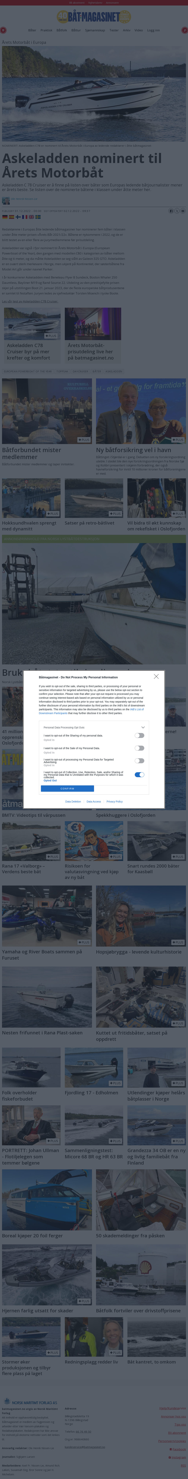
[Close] (157, 677)
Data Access (94, 801)
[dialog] (94, 739)
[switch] (139, 735)
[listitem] (94, 727)
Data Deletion (73, 801)
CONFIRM (67, 788)
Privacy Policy (115, 801)
